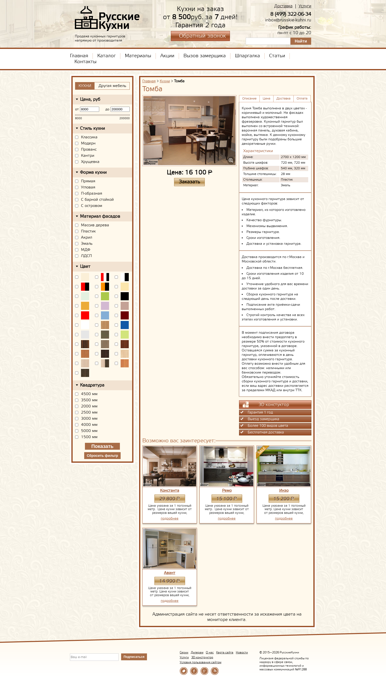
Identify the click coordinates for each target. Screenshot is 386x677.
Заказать (189, 182)
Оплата (302, 99)
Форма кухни (93, 172)
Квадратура (92, 385)
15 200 (283, 499)
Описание (249, 99)
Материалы (138, 56)
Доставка (283, 6)
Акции (167, 56)
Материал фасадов (100, 216)
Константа (169, 490)
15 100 (226, 499)
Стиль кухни (92, 128)
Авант (169, 573)
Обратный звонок (202, 36)
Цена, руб (90, 99)
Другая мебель (112, 86)
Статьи (277, 56)
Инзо (284, 490)
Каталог (106, 56)
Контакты (85, 62)
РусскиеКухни (107, 18)
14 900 (169, 581)
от (77, 109)
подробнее (169, 518)
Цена (266, 99)
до (107, 109)
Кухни (165, 81)
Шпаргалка (247, 56)
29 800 (169, 499)
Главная (79, 56)
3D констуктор (266, 404)
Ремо (227, 490)
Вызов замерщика (204, 56)
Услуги (305, 6)
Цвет (85, 266)
